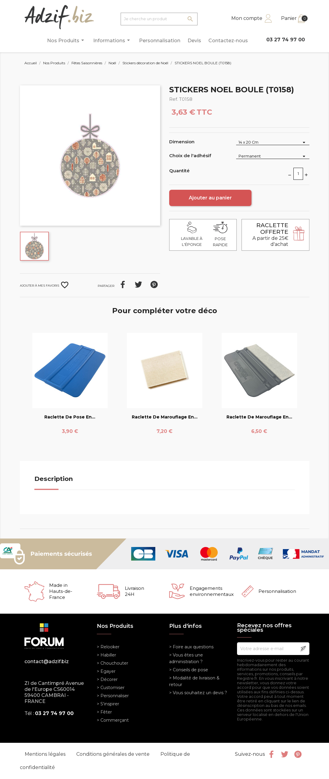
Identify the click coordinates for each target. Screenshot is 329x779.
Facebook (271, 754)
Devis (194, 40)
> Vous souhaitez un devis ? (198, 692)
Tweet (138, 284)
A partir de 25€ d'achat (270, 234)
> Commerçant (113, 720)
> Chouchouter (112, 663)
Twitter (285, 754)
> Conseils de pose (188, 669)
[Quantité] (298, 174)
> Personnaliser (113, 695)
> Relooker (108, 647)
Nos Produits (66, 40)
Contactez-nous (228, 40)
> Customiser (111, 687)
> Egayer (106, 671)
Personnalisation (159, 40)
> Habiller (106, 655)
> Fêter (104, 712)
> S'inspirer (108, 704)
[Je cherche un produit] (159, 19)
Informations (112, 40)
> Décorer (107, 679)
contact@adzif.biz (46, 661)
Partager (123, 284)
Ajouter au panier (210, 198)
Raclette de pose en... (69, 417)
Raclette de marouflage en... (165, 417)
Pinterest (154, 284)
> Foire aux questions (191, 647)
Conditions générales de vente (113, 754)
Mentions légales (46, 754)
